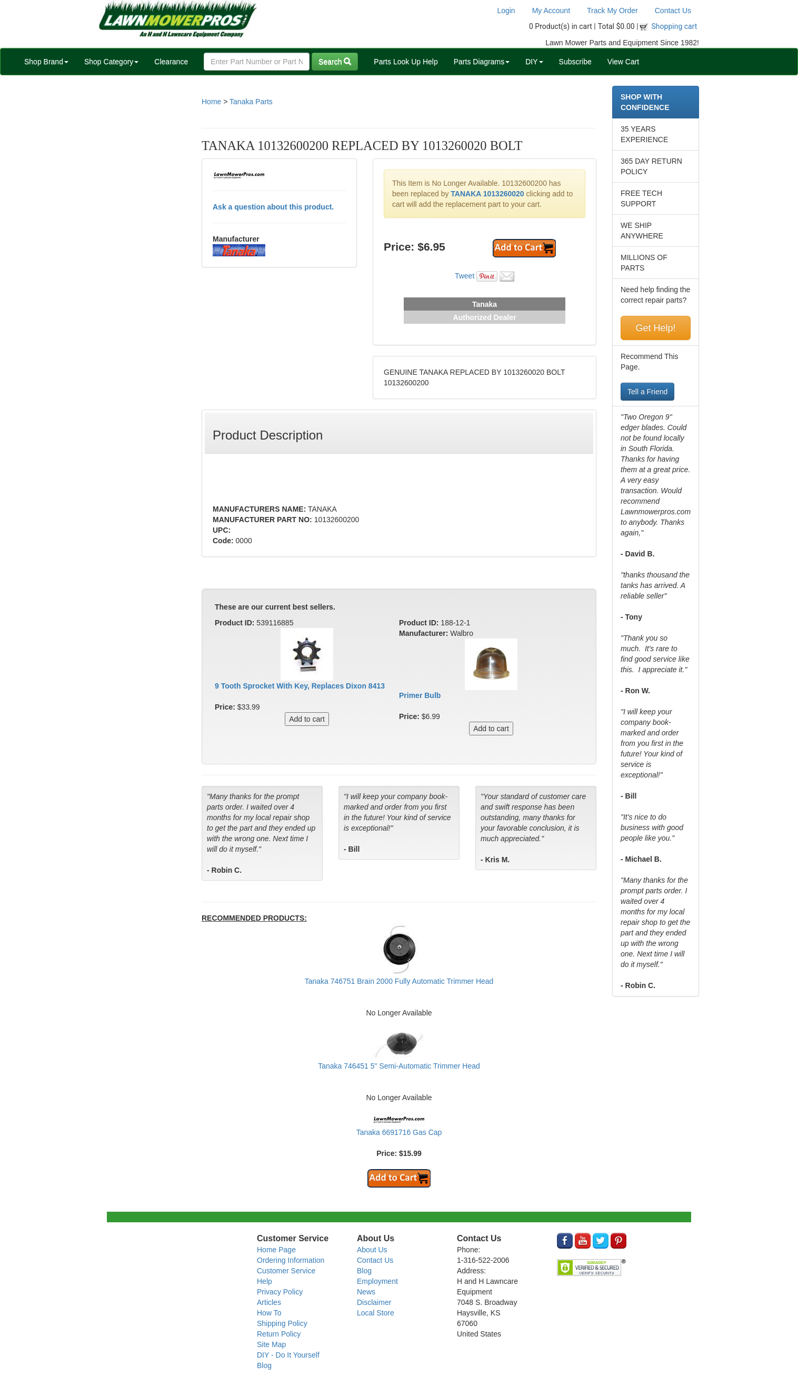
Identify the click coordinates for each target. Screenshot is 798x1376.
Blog (264, 1365)
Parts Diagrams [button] (482, 61)
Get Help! (655, 328)
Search (334, 61)
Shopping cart (674, 26)
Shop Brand (46, 61)
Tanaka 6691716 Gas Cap (399, 1132)
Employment (377, 1281)
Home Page (276, 1249)
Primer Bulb (420, 695)
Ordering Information (290, 1260)
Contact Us (673, 10)
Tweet (464, 276)
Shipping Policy (282, 1323)
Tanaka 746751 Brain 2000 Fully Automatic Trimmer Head (399, 981)
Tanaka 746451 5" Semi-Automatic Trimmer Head (399, 1066)
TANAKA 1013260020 (487, 194)
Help (264, 1281)
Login (506, 10)
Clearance (171, 61)
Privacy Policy (280, 1292)
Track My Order (612, 10)
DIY (534, 61)
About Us (372, 1249)
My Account (551, 10)
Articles (269, 1302)
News (366, 1292)
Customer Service (286, 1271)
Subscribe (575, 61)
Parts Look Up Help (405, 61)
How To (269, 1313)
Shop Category (111, 61)
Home (211, 101)
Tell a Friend (647, 391)
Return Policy (279, 1334)
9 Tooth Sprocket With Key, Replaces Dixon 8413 (300, 686)
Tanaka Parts (251, 101)
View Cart (623, 61)
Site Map (271, 1344)
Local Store (375, 1313)
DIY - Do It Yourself (288, 1355)
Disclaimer (374, 1302)
